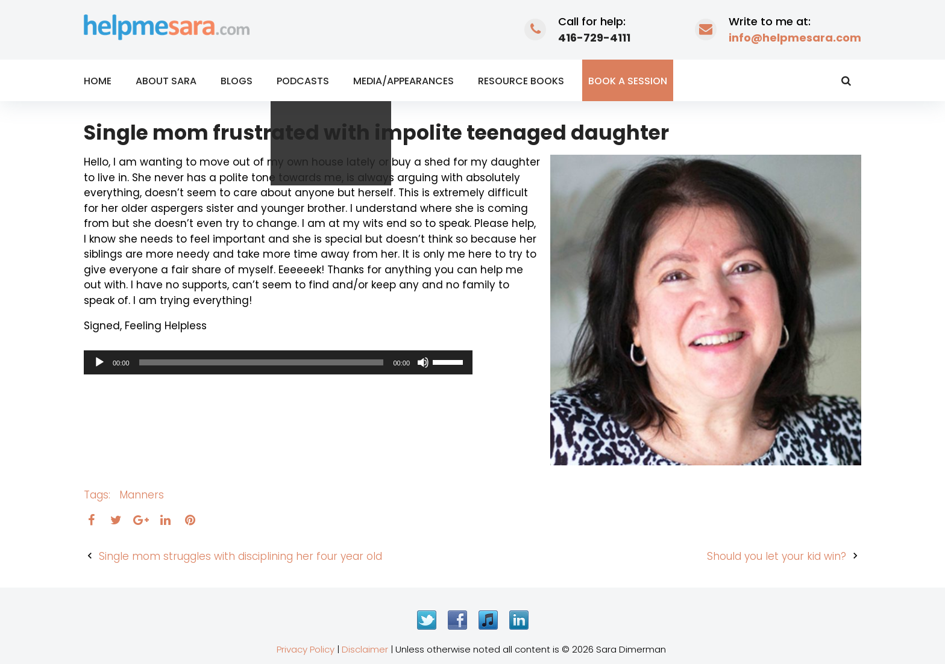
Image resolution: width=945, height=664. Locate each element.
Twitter (426, 620)
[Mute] (423, 362)
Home (97, 81)
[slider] (261, 362)
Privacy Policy (305, 649)
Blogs (237, 81)
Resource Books (521, 81)
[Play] (99, 362)
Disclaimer (365, 649)
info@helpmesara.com (795, 37)
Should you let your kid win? (776, 556)
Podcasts (303, 81)
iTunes (488, 620)
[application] (278, 362)
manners (141, 495)
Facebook (457, 620)
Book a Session (627, 81)
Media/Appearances (403, 81)
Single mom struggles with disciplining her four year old (240, 556)
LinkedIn (519, 620)
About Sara (166, 81)
